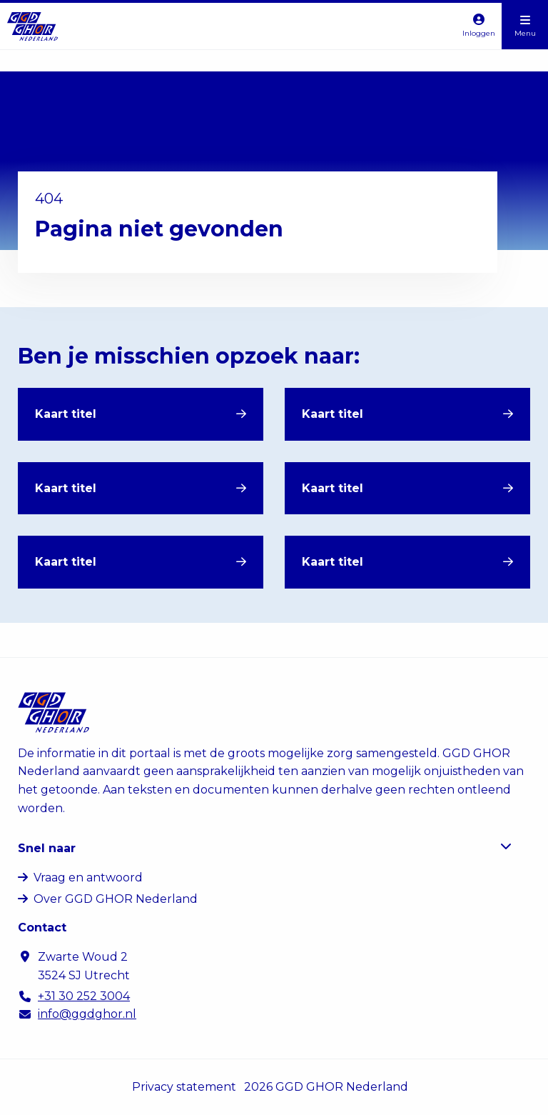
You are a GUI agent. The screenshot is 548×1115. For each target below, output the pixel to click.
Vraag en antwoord (88, 877)
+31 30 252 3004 (84, 996)
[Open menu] (525, 26)
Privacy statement (184, 1087)
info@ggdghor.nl (87, 1014)
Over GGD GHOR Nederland (116, 899)
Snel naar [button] (265, 847)
